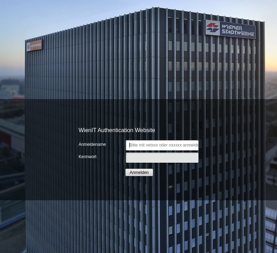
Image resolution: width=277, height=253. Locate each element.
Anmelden (139, 172)
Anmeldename (92, 144)
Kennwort (88, 156)
